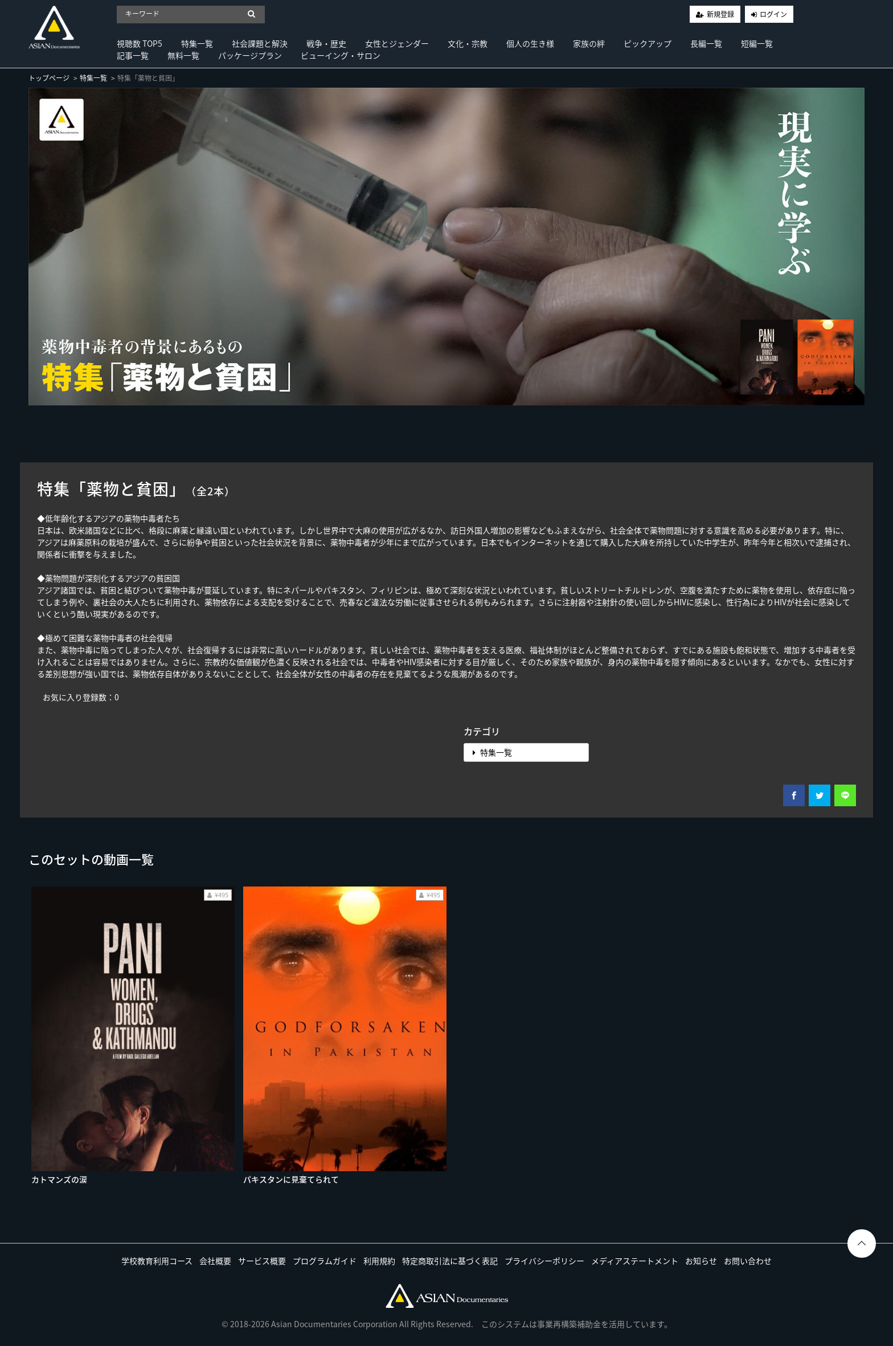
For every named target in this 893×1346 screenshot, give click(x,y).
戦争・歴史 (326, 43)
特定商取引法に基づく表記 (450, 1260)
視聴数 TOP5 (139, 43)
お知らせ (701, 1260)
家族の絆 (589, 43)
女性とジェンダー (397, 43)
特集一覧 (197, 43)
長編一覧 (706, 43)
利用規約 (379, 1260)
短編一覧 (757, 43)
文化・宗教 (468, 43)
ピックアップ (647, 43)
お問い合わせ (748, 1260)
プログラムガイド (325, 1260)
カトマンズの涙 (59, 1179)
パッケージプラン (250, 55)
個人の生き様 (530, 43)
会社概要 (215, 1260)
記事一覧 (133, 55)
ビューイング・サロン (340, 55)
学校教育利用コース (156, 1260)
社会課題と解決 (260, 43)
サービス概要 (262, 1260)
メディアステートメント (634, 1260)
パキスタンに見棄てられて (291, 1179)
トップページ (48, 78)
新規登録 (720, 14)
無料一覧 (183, 55)
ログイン (773, 14)
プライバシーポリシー (544, 1260)
